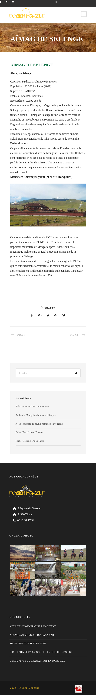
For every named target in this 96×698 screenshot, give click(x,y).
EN (56, 2)
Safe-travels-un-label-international (32, 406)
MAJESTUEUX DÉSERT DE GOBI (28, 643)
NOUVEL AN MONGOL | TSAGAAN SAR (32, 635)
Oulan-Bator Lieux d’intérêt (29, 432)
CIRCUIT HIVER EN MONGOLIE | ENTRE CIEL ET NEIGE (41, 652)
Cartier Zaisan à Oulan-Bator (30, 441)
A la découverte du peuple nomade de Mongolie (39, 423)
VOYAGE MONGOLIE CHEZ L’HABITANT (33, 626)
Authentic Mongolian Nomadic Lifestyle (36, 415)
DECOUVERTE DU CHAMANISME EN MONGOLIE (37, 660)
